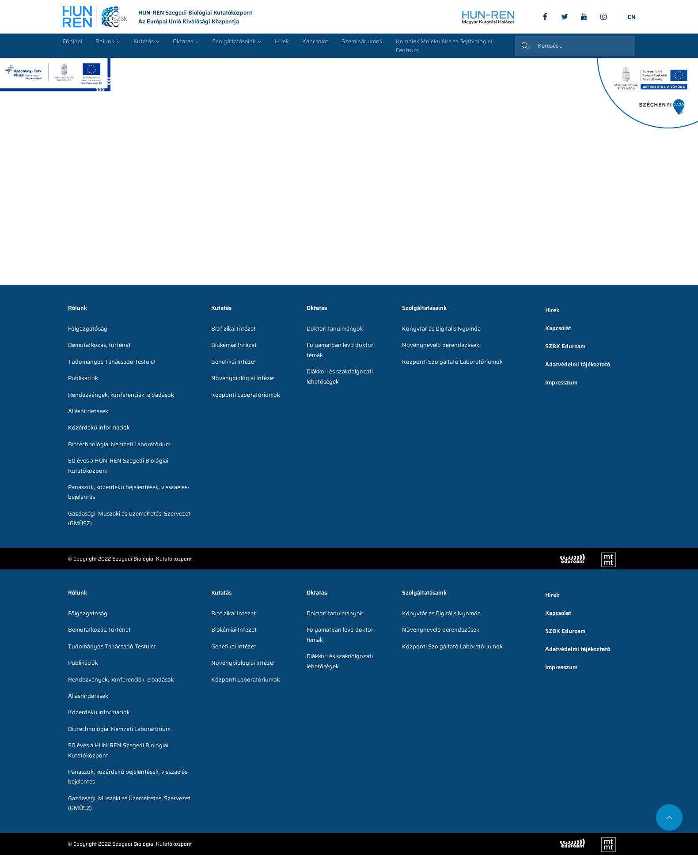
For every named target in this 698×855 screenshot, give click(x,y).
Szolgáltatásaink (234, 41)
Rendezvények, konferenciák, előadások (121, 394)
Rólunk (104, 41)
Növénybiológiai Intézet (243, 378)
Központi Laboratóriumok (245, 394)
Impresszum (561, 382)
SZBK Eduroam (565, 346)
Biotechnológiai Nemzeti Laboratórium (119, 444)
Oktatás (183, 41)
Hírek (282, 41)
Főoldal (72, 41)
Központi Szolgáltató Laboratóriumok (452, 361)
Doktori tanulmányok (335, 328)
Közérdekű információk (99, 427)
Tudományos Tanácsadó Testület (112, 361)
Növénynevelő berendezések (440, 345)
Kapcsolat (315, 41)
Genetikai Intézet (233, 361)
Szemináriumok (362, 41)
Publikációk (83, 378)
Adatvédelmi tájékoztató (577, 364)
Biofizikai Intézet (233, 328)
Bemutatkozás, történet (99, 345)
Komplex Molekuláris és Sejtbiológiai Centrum (444, 46)
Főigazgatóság (87, 328)
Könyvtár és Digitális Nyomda (441, 328)
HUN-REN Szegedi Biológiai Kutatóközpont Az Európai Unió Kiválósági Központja (157, 17)
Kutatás (143, 41)
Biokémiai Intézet (234, 345)
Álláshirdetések (88, 411)
